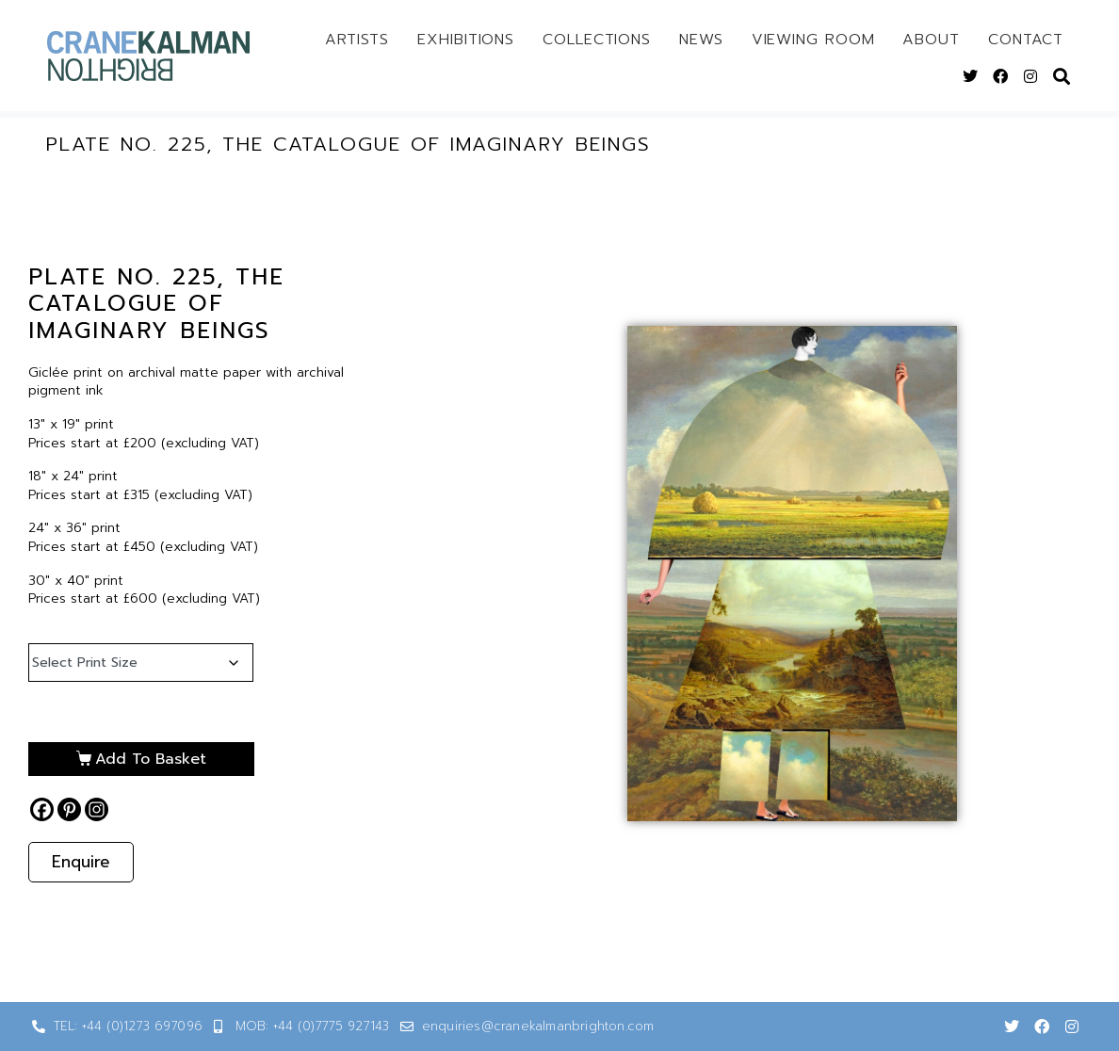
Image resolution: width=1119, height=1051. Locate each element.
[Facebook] (42, 809)
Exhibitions (465, 39)
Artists (357, 39)
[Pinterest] (69, 809)
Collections (597, 39)
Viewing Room (813, 39)
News (701, 39)
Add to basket (150, 759)
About (931, 39)
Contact (1025, 39)
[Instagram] (96, 809)
